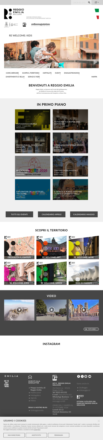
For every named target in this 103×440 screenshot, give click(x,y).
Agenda (34, 397)
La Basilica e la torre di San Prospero (83, 323)
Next (96, 62)
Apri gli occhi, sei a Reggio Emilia (19, 322)
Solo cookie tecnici (14, 435)
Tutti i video (92, 328)
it (96, 2)
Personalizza (58, 435)
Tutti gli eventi (19, 214)
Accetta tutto (36, 435)
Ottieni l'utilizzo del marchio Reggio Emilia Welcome (87, 403)
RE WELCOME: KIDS (20, 35)
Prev (6, 62)
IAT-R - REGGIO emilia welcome (61, 384)
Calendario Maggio (84, 214)
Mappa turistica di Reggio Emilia (38, 388)
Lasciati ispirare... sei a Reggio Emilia (51, 323)
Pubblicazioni (36, 392)
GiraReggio (83, 387)
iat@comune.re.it (65, 394)
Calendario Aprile (52, 214)
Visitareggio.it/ (84, 390)
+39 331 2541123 (62, 397)
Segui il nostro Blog (37, 407)
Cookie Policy (37, 430)
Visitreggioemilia (37, 410)
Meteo (33, 400)
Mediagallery (36, 395)
